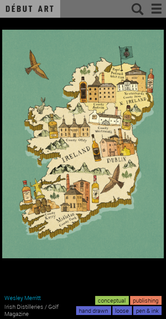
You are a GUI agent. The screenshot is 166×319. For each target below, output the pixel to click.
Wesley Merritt (22, 298)
